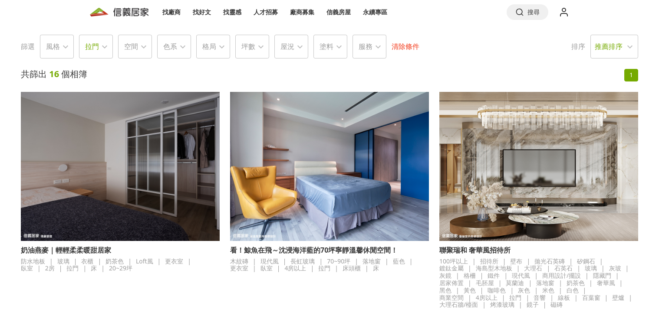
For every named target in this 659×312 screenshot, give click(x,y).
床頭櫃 (352, 268)
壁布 (516, 261)
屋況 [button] (287, 46)
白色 (573, 290)
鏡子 (533, 304)
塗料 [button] (326, 46)
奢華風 (606, 283)
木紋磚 (239, 261)
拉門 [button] (92, 46)
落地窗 (371, 261)
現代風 (269, 261)
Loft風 (144, 261)
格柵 (470, 275)
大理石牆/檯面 (458, 304)
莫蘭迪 (515, 283)
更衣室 (174, 261)
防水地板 (33, 261)
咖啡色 (497, 290)
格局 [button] (209, 46)
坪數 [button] (248, 46)
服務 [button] (365, 46)
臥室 (27, 268)
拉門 (72, 268)
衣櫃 (87, 261)
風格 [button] (53, 46)
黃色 (470, 290)
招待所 (489, 261)
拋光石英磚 (549, 261)
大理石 (533, 268)
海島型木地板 (494, 268)
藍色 (399, 261)
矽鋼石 (586, 261)
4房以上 (295, 268)
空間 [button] (131, 46)
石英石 (563, 268)
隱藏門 (602, 275)
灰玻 (615, 268)
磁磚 (556, 304)
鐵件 (494, 275)
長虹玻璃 (302, 261)
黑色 (445, 290)
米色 (548, 290)
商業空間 (451, 297)
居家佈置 (451, 283)
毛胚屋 (485, 283)
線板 (564, 297)
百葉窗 (591, 297)
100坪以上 (453, 261)
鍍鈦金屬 (451, 268)
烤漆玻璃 (502, 304)
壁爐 (618, 297)
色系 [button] (170, 46)
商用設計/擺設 (561, 275)
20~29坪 (120, 268)
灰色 (524, 290)
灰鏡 (445, 275)
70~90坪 (338, 261)
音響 (540, 297)
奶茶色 (114, 261)
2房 (50, 268)
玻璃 (63, 261)
